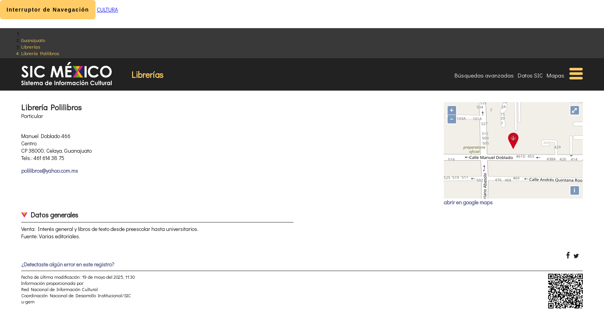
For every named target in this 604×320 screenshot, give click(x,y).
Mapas (555, 75)
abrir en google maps (468, 202)
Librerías (30, 46)
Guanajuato (33, 40)
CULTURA (107, 9)
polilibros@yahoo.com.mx (49, 170)
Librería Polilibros (40, 53)
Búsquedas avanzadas (484, 75)
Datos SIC (530, 75)
